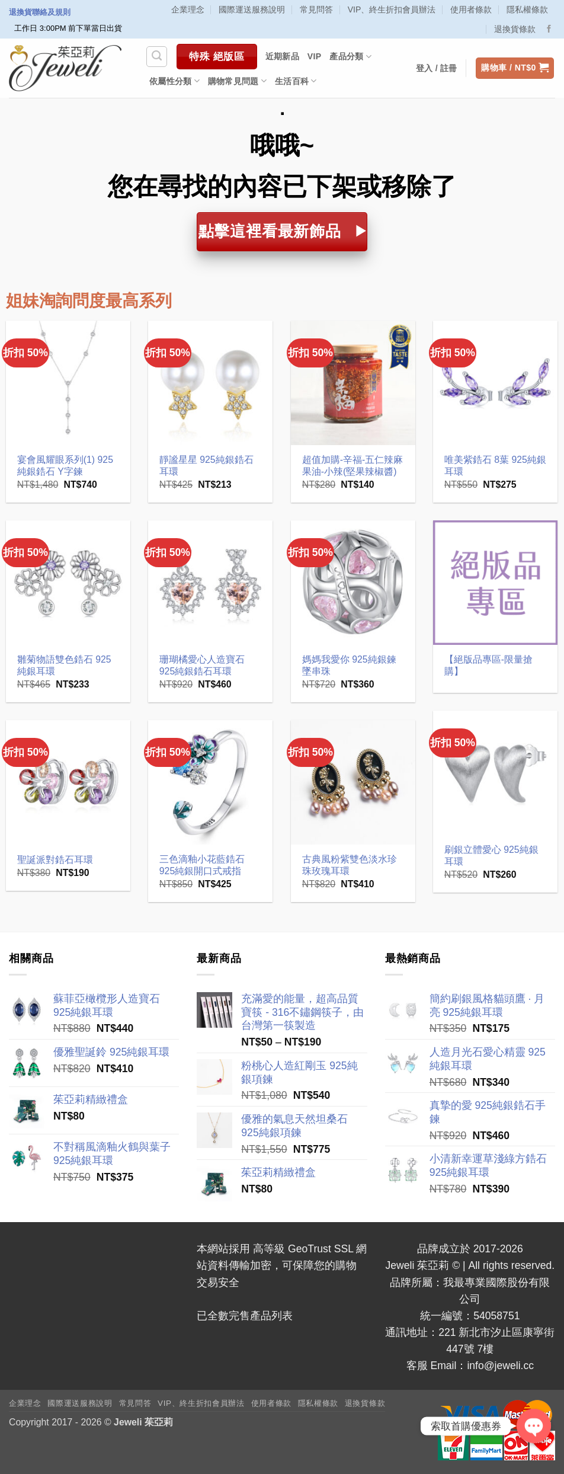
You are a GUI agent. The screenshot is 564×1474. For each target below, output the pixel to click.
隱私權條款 (527, 9)
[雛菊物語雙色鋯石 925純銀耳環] (68, 582)
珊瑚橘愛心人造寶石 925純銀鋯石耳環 (202, 665)
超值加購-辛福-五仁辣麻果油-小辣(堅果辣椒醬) (352, 466)
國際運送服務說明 (252, 9)
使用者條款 (471, 9)
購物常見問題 (237, 81)
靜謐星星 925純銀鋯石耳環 (206, 466)
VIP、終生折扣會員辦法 (392, 9)
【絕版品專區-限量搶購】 (488, 665)
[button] (515, 68)
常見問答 (316, 9)
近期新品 (282, 56)
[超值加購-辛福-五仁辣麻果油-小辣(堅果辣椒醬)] (353, 383)
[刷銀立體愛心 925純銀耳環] (495, 773)
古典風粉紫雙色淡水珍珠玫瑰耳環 (349, 865)
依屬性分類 (174, 81)
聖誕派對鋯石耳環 (55, 860)
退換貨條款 (515, 29)
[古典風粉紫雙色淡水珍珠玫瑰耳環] (353, 782)
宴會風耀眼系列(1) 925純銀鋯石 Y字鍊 (65, 466)
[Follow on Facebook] (549, 29)
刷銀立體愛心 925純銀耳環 (491, 856)
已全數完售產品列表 (245, 1316)
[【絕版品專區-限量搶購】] (495, 582)
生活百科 (296, 81)
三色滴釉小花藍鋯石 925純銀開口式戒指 (202, 865)
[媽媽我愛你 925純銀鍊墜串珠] (353, 582)
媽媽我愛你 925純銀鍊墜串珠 (349, 665)
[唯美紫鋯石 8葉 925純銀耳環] (495, 383)
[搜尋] (156, 56)
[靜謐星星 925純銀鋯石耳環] (210, 383)
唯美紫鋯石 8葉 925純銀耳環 (495, 466)
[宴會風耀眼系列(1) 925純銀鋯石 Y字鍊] (68, 383)
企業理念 (187, 9)
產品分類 (350, 56)
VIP (314, 56)
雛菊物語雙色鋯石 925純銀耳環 (64, 665)
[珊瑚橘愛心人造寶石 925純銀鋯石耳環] (210, 582)
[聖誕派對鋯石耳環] (68, 782)
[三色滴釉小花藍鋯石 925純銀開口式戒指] (210, 782)
